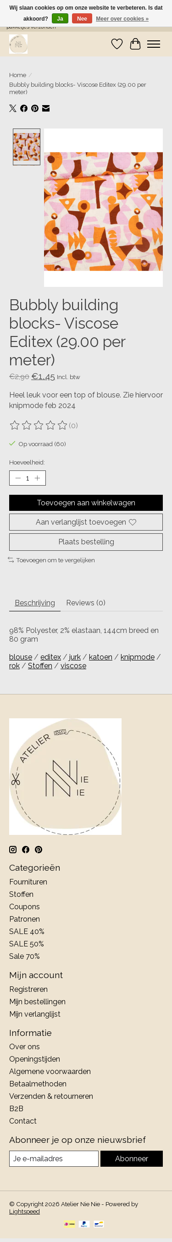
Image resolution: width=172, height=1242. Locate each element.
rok (14, 664)
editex (50, 656)
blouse (20, 656)
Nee (82, 19)
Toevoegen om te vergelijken (51, 558)
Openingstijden (34, 1058)
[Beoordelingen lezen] (39, 424)
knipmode (138, 656)
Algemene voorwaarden (50, 1070)
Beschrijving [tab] (35, 602)
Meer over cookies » (122, 19)
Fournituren (28, 880)
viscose (73, 664)
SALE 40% (26, 930)
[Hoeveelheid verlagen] (18, 477)
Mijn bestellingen (37, 1000)
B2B (16, 1107)
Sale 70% (24, 955)
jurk (75, 656)
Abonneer (131, 1157)
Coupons (24, 905)
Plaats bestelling (86, 541)
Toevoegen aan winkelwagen (86, 502)
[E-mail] (54, 1158)
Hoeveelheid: (27, 460)
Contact (23, 1120)
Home (17, 74)
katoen (100, 656)
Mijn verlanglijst (35, 1012)
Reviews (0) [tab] (85, 602)
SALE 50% (26, 942)
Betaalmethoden (38, 1083)
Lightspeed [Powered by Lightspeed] (24, 1210)
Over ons (24, 1045)
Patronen (24, 917)
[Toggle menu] (153, 44)
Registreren (28, 988)
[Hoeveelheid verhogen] (37, 477)
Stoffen (40, 664)
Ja (60, 19)
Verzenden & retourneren (51, 1095)
